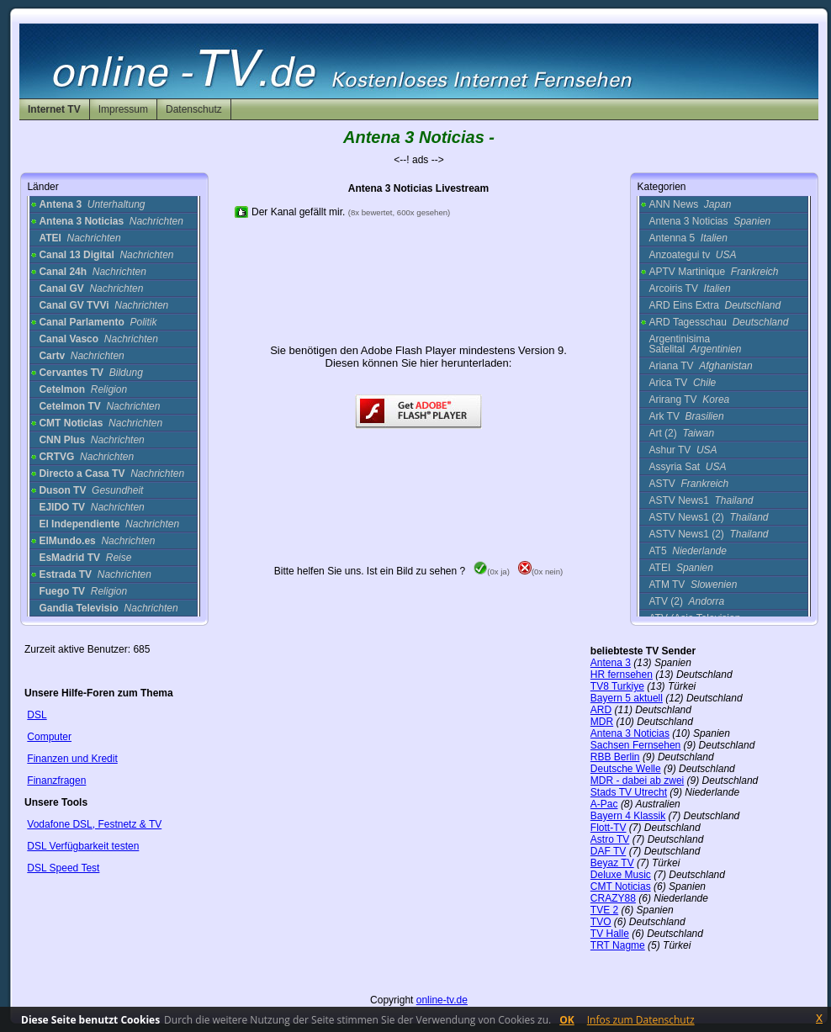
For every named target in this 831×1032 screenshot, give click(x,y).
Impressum (123, 109)
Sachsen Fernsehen (635, 745)
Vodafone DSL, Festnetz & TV (94, 824)
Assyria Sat (687, 467)
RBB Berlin (615, 757)
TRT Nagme (617, 945)
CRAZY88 (613, 898)
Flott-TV (608, 828)
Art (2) (681, 433)
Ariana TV (700, 366)
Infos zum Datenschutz (641, 1020)
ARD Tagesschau (718, 322)
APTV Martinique (713, 272)
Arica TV (682, 383)
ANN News (689, 204)
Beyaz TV (612, 863)
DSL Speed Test (63, 868)
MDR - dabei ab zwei (637, 780)
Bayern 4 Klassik (627, 816)
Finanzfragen (56, 780)
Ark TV (685, 416)
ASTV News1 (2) (708, 517)
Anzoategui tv (692, 255)
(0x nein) (540, 571)
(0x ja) (492, 571)
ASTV (688, 484)
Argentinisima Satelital (694, 344)
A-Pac (604, 804)
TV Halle (609, 933)
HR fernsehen (621, 674)
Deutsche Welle (625, 769)
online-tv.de (442, 1000)
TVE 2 (604, 910)
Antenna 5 (687, 238)
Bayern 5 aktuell (626, 698)
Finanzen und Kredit (72, 759)
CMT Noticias (620, 886)
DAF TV (608, 851)
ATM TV (692, 584)
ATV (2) (686, 601)
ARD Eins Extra (714, 305)
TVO (600, 922)
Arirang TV (688, 399)
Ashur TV (682, 450)
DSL (36, 715)
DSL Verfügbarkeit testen (83, 846)
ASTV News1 (700, 500)
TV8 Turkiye (617, 686)
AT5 (687, 551)
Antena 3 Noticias (709, 221)
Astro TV (609, 839)
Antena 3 (610, 663)
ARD (600, 710)
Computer (49, 737)
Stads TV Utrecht (628, 792)
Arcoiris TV (689, 288)
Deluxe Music (620, 875)
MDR (601, 722)
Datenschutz (194, 109)
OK (566, 1020)
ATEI (680, 568)
